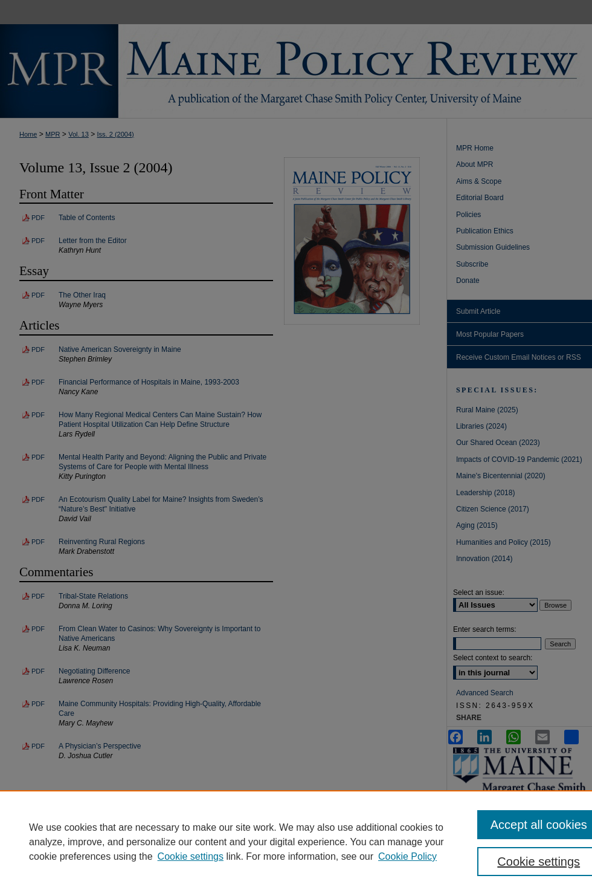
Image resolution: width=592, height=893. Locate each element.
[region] (296, 841)
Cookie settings (191, 856)
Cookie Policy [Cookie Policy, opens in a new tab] (407, 856)
